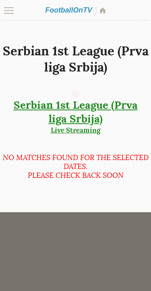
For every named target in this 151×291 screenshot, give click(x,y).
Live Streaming (75, 116)
